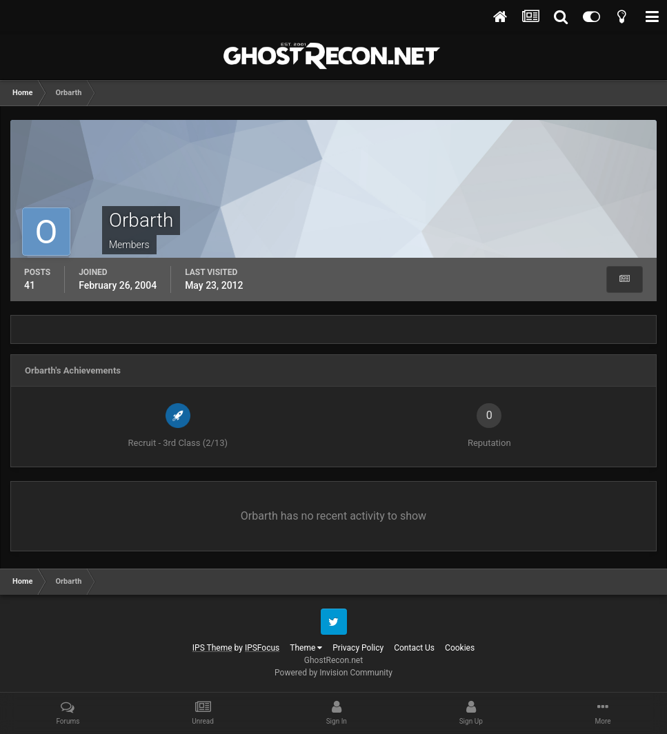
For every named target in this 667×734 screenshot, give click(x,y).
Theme (306, 648)
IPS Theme (212, 648)
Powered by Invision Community (333, 672)
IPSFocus (262, 648)
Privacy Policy (358, 648)
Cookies (460, 648)
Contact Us (414, 648)
